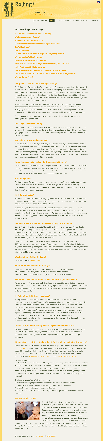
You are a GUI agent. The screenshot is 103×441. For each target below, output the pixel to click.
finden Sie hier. (36, 260)
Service (76, 20)
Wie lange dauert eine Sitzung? (27, 37)
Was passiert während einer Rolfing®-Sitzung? (33, 33)
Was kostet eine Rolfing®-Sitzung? (28, 57)
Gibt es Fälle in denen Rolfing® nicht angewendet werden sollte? (41, 70)
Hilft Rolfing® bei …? (23, 50)
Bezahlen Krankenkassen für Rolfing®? (30, 60)
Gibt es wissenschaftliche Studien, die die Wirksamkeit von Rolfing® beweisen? (46, 74)
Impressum (40, 436)
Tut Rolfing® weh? (22, 47)
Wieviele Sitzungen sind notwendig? (29, 40)
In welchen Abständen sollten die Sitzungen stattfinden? (37, 43)
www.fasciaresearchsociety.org (41, 356)
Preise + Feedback (63, 20)
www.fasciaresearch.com (66, 356)
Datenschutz (51, 436)
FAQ (51, 20)
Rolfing (44, 20)
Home (36, 20)
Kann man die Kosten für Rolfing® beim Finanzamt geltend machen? (42, 64)
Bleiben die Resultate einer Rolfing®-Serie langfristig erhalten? (40, 54)
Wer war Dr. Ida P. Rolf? (24, 77)
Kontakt (96, 20)
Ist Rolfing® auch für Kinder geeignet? (30, 67)
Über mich (85, 20)
